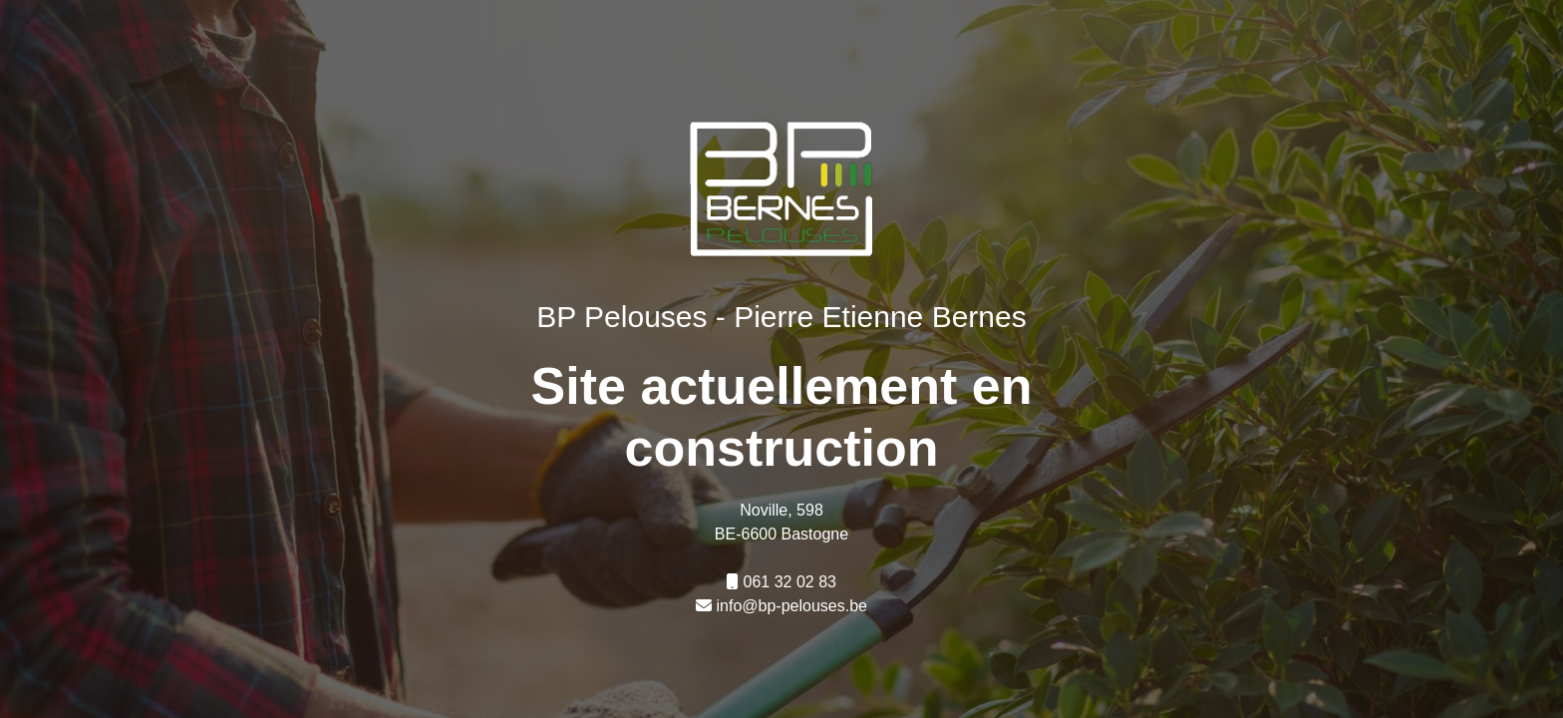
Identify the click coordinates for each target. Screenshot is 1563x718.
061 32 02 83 (790, 581)
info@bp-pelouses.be (792, 605)
